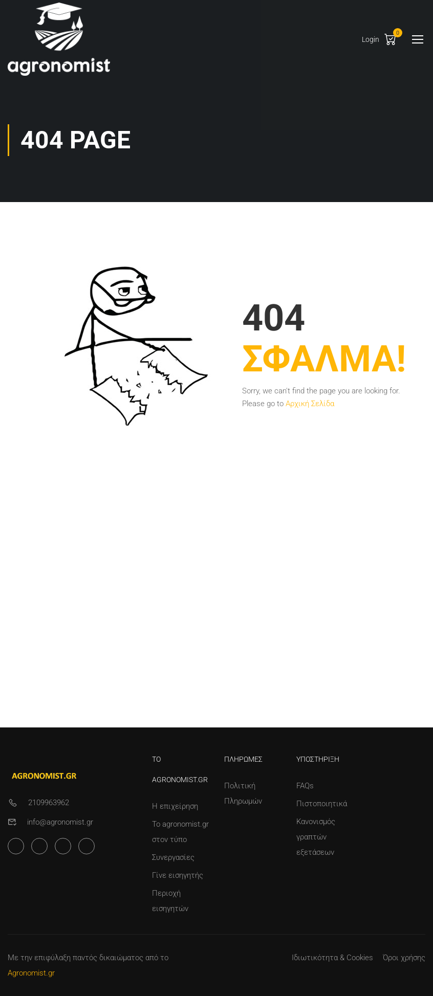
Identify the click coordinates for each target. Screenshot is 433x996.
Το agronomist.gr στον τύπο (180, 832)
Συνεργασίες (173, 857)
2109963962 (48, 802)
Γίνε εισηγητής (177, 875)
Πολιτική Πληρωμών (243, 793)
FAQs (305, 785)
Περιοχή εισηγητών (170, 901)
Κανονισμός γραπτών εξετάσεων (315, 837)
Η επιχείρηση (175, 806)
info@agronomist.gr (60, 822)
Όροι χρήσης (404, 957)
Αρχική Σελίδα (310, 403)
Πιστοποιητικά (321, 803)
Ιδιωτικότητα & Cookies (332, 957)
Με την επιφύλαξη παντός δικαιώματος (75, 957)
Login (370, 39)
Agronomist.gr (31, 973)
